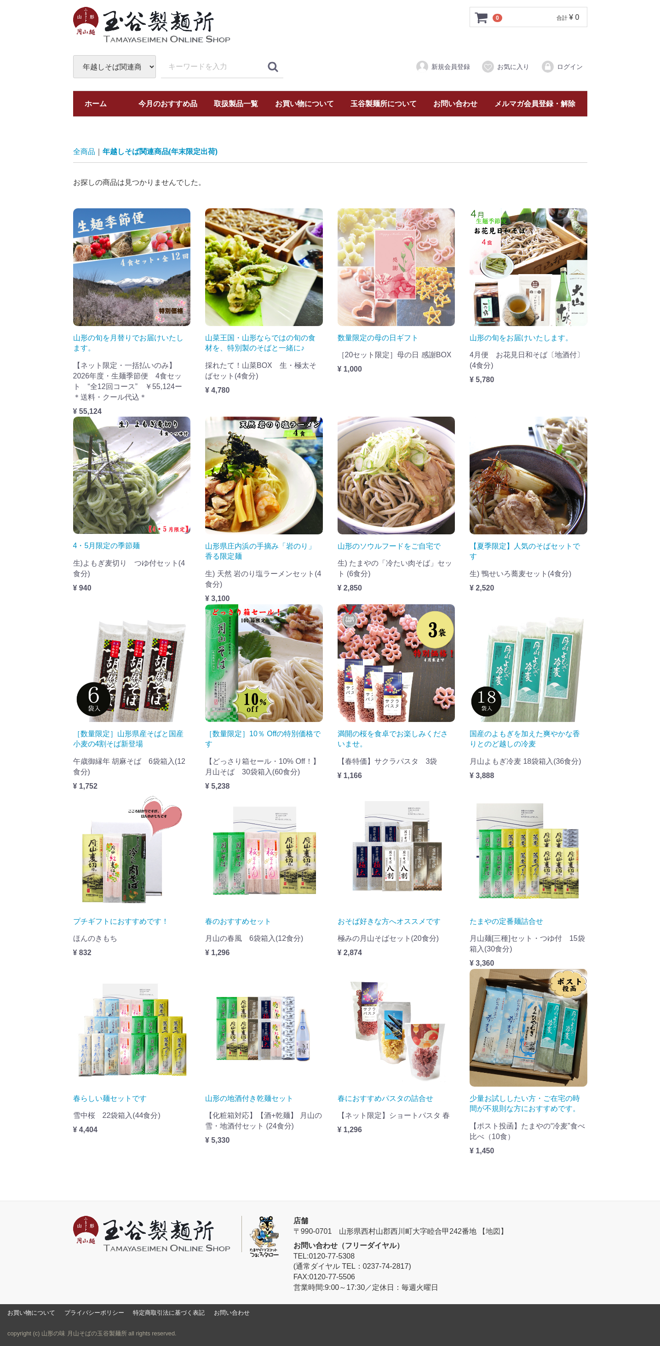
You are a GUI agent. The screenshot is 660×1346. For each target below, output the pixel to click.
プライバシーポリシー (94, 1312)
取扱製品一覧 (236, 104)
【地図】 (493, 1231)
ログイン (562, 67)
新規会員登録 (442, 67)
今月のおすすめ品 (167, 104)
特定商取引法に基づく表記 (169, 1312)
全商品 (84, 151)
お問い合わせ (455, 104)
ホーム (96, 104)
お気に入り (505, 67)
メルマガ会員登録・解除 (534, 104)
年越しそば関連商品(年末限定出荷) (160, 151)
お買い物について (304, 104)
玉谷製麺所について (383, 104)
